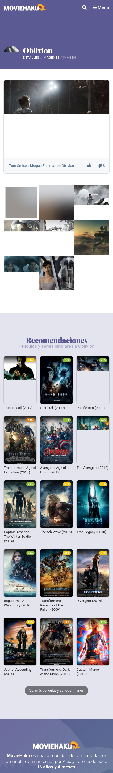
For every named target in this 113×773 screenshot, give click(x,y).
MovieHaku (56, 745)
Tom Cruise (18, 166)
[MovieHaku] (25, 7)
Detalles (31, 58)
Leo (79, 761)
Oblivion (37, 50)
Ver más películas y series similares (56, 691)
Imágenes (51, 58)
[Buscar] (84, 7)
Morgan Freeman (43, 166)
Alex (67, 761)
